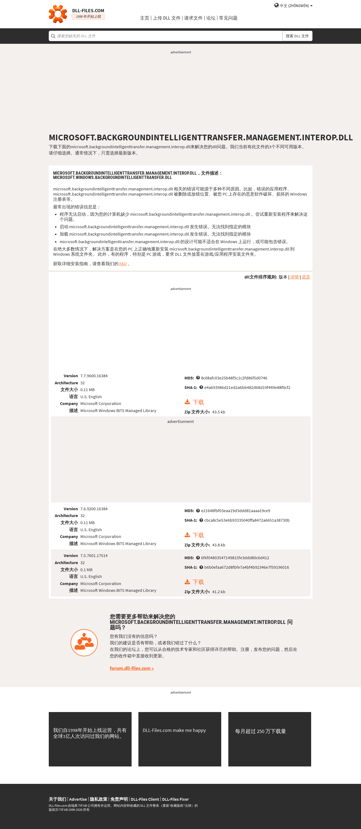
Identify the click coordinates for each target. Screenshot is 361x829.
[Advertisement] (181, 93)
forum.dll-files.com (130, 668)
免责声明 (119, 799)
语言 (306, 277)
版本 (283, 277)
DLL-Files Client (145, 799)
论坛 (211, 18)
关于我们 (57, 799)
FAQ (123, 263)
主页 (144, 18)
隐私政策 (98, 799)
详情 (294, 277)
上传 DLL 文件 (167, 18)
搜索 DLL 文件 (297, 35)
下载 (198, 402)
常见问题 (228, 18)
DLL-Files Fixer (175, 799)
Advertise (78, 799)
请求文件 (193, 18)
